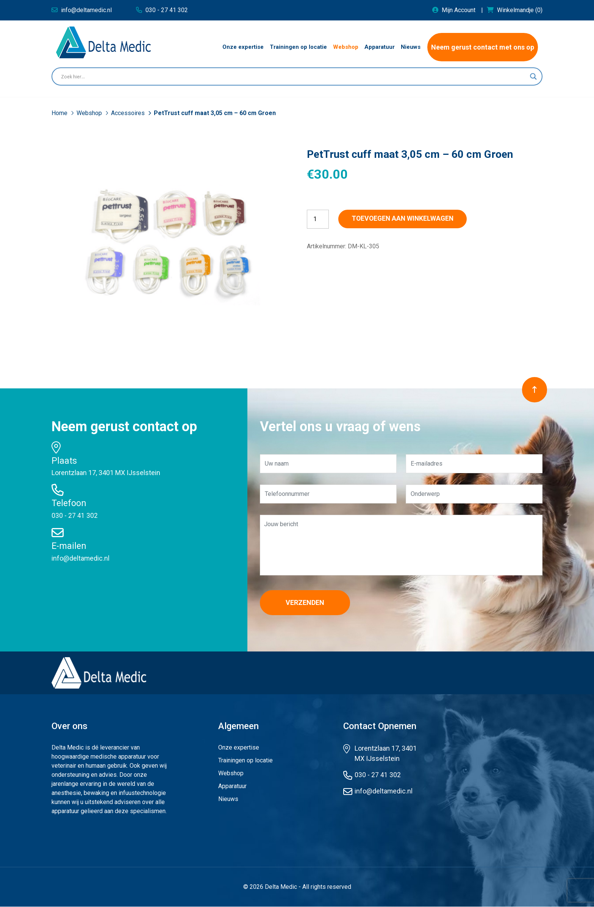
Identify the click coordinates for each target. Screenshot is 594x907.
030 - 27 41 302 (75, 515)
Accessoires (128, 113)
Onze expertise (238, 747)
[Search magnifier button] (533, 76)
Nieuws (228, 799)
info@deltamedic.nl (81, 558)
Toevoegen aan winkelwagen (407, 219)
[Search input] (293, 76)
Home (60, 113)
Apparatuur (232, 786)
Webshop (90, 113)
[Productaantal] (318, 219)
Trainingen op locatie (245, 760)
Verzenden (307, 603)
